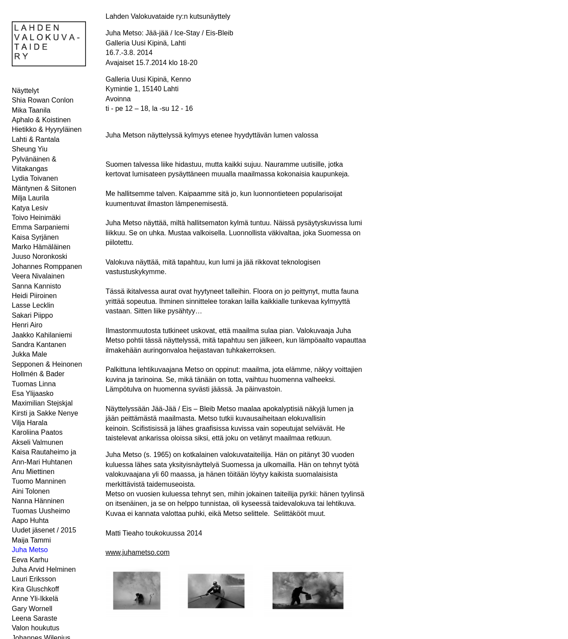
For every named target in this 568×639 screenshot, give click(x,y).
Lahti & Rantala (35, 139)
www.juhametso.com (138, 552)
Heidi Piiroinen (34, 295)
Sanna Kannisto (36, 286)
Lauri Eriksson (34, 579)
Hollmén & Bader (38, 374)
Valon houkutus (35, 628)
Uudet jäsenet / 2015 (44, 530)
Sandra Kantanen (39, 344)
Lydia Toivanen (35, 178)
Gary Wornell (32, 608)
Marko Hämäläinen (41, 247)
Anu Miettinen (33, 471)
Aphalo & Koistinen (41, 120)
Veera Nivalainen (38, 276)
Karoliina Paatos (37, 432)
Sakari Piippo (32, 315)
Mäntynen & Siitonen (44, 188)
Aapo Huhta (30, 520)
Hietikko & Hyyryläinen (47, 129)
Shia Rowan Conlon (42, 100)
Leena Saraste (34, 618)
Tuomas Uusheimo (41, 511)
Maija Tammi (31, 540)
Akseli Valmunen (37, 442)
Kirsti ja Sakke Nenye (45, 413)
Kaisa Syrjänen (35, 237)
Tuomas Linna (34, 384)
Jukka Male (29, 354)
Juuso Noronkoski (39, 256)
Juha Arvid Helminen (44, 569)
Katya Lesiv (30, 208)
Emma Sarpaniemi (40, 227)
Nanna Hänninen (38, 501)
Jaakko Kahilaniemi (42, 335)
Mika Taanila (31, 110)
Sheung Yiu (30, 149)
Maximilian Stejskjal (42, 403)
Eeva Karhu (30, 559)
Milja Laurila (30, 198)
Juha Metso (30, 549)
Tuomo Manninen (39, 481)
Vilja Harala (30, 422)
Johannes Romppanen (47, 266)
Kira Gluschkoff (35, 589)
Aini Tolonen (31, 491)
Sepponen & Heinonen (47, 364)
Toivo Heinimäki (36, 217)
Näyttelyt (25, 90)
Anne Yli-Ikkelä (35, 598)
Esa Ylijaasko (33, 393)
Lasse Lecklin (33, 305)
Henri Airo (27, 325)
